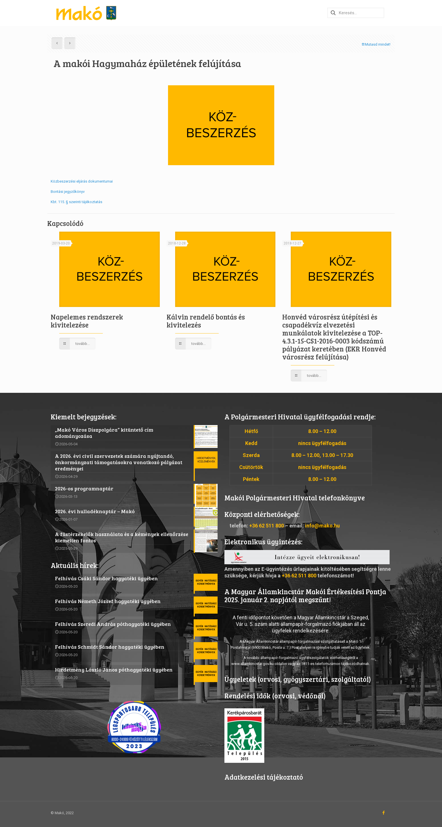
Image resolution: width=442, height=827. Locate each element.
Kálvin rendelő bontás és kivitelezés (206, 320)
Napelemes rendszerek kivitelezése (87, 320)
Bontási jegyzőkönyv (68, 191)
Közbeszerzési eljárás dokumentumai (82, 181)
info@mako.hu (322, 526)
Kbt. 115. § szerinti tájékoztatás (76, 202)
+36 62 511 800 (266, 526)
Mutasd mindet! (375, 44)
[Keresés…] (355, 13)
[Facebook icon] (383, 812)
